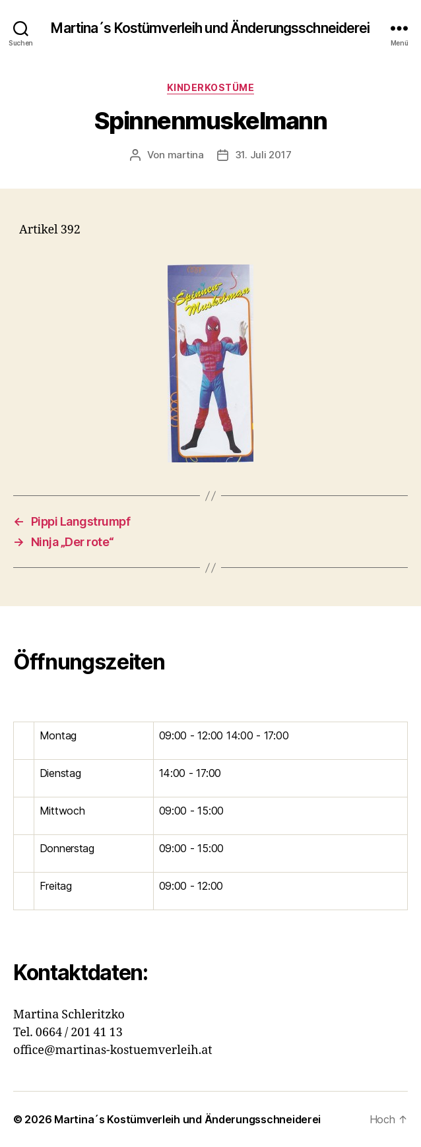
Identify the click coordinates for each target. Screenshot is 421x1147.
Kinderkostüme (211, 87)
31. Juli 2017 (263, 154)
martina (186, 154)
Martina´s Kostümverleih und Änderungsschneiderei (210, 28)
